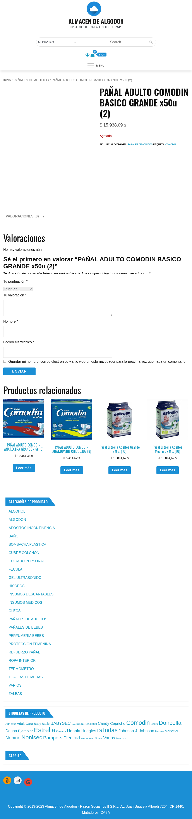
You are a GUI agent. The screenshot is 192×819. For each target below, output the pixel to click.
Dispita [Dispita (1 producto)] (154, 724)
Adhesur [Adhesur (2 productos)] (10, 723)
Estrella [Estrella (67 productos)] (44, 730)
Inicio (7, 80)
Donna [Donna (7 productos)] (11, 731)
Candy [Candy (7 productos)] (103, 723)
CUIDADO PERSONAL (27, 561)
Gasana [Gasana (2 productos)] (61, 731)
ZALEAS (15, 694)
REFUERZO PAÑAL (24, 652)
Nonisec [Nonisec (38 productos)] (31, 737)
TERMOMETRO (21, 669)
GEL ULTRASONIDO (25, 578)
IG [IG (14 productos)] (99, 730)
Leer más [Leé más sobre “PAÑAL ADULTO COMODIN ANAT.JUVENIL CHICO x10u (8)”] (71, 470)
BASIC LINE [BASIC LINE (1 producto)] (78, 724)
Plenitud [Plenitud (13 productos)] (71, 737)
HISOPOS (16, 586)
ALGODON (17, 519)
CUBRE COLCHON (24, 553)
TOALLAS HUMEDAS (26, 677)
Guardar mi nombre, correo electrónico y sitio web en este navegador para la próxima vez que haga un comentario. (97, 361)
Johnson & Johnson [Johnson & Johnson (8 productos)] (136, 730)
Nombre (10, 321)
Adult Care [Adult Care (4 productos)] (25, 723)
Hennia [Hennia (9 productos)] (73, 730)
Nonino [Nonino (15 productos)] (13, 737)
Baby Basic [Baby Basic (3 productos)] (42, 723)
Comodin (170, 144)
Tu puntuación (15, 281)
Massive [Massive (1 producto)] (159, 731)
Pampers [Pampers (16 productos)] (52, 737)
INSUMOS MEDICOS (25, 602)
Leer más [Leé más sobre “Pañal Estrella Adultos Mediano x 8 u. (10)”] (167, 470)
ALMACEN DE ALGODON (96, 21)
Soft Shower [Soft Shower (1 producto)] (87, 738)
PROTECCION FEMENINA (30, 644)
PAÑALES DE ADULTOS (31, 80)
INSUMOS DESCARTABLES (31, 594)
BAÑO (13, 536)
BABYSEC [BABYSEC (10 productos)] (60, 723)
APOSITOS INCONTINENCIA (32, 528)
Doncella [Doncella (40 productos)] (170, 723)
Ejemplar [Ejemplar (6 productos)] (25, 731)
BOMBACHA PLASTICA (27, 544)
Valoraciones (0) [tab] (22, 216)
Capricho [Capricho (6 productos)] (117, 723)
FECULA (15, 569)
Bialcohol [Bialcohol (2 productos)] (91, 723)
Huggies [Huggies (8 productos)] (88, 730)
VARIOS (15, 685)
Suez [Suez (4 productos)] (98, 738)
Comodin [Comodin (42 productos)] (138, 723)
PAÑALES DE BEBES (26, 627)
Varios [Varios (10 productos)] (109, 737)
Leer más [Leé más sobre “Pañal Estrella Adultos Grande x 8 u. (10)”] (119, 470)
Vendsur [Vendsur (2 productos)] (121, 738)
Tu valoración (14, 295)
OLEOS (15, 611)
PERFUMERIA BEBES (26, 636)
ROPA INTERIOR (22, 660)
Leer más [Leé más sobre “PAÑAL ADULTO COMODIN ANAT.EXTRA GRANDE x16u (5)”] (23, 468)
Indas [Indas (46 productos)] (110, 730)
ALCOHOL (17, 511)
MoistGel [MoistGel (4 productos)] (171, 731)
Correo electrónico (18, 342)
